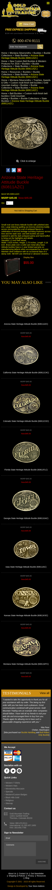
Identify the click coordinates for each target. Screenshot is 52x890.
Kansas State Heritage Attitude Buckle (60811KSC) (26, 615)
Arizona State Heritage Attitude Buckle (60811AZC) (26, 324)
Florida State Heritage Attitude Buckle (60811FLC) (26, 470)
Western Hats (11, 786)
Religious (10, 800)
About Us (12, 873)
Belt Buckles (16, 93)
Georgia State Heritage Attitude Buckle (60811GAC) (26, 518)
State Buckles (21, 55)
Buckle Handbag (28, 732)
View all (44, 693)
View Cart (26, 24)
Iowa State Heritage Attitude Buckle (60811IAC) (26, 567)
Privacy (31, 876)
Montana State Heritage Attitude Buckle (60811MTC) (26, 664)
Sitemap (9, 803)
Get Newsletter (37, 873)
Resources (15, 72)
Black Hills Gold (12, 797)
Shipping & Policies (17, 876)
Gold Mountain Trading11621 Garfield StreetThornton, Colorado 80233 (21, 816)
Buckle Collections (30, 98)
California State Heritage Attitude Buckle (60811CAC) (26, 372)
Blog (27, 878)
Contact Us (23, 873)
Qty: (3, 203)
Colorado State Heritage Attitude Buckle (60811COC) (26, 421)
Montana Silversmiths (20, 53)
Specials (9, 791)
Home (4, 53)
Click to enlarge (28, 161)
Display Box (28, 257)
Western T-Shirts (13, 783)
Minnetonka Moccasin (15, 789)
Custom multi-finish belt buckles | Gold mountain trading (24, 96)
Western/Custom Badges (16, 794)
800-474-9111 (29, 41)
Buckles (37, 53)
